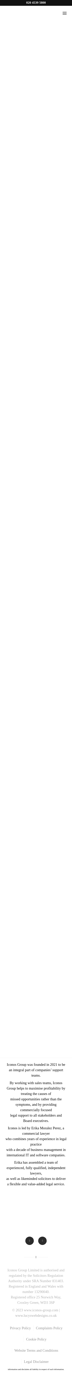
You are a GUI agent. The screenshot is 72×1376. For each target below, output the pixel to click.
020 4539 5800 (36, 2)
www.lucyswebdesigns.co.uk (36, 1315)
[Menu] (65, 13)
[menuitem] (20, 1328)
